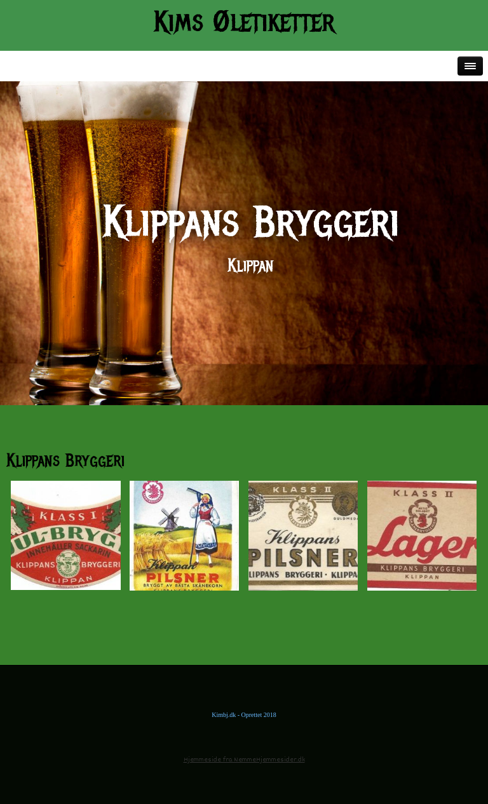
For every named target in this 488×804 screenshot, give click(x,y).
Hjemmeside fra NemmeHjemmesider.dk (244, 759)
